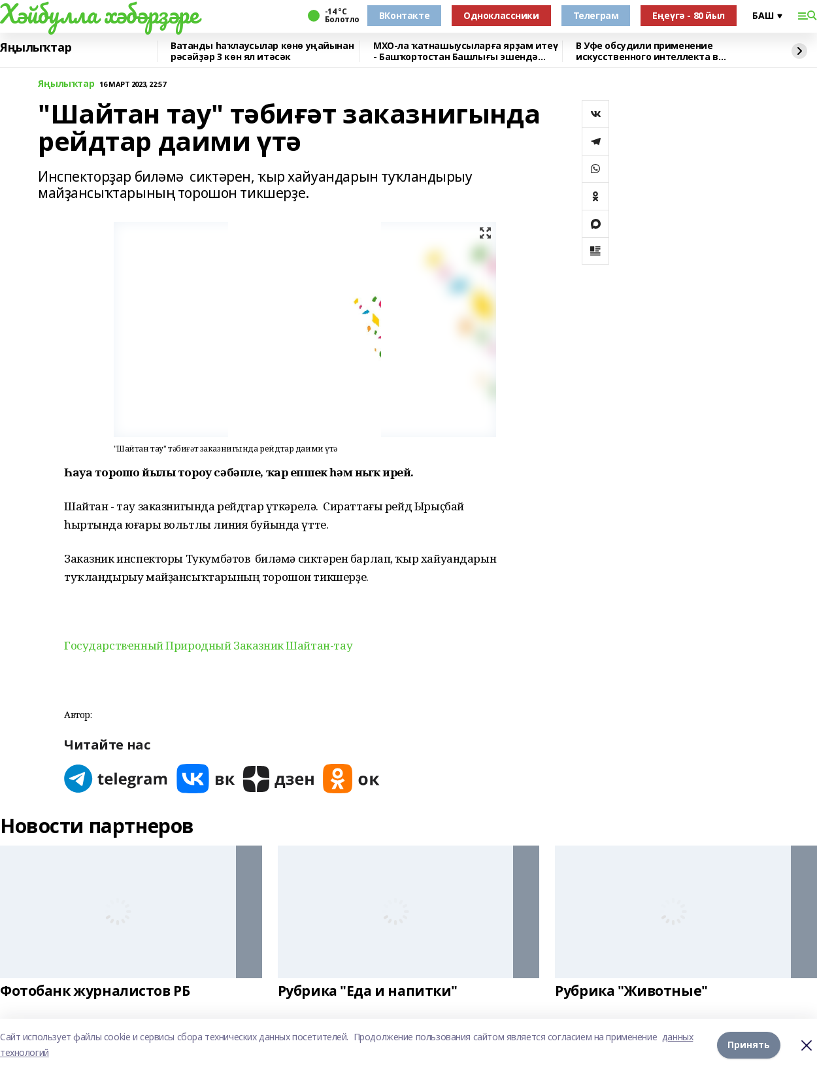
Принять (748, 1044)
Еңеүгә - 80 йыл (688, 15)
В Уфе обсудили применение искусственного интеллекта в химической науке (647, 51)
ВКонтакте (404, 15)
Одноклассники (501, 15)
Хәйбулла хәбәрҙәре (99, 13)
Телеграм (596, 15)
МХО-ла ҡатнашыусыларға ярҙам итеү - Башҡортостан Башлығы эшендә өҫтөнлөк (465, 51)
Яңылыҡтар (35, 48)
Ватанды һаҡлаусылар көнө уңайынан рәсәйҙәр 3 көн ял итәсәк (262, 51)
